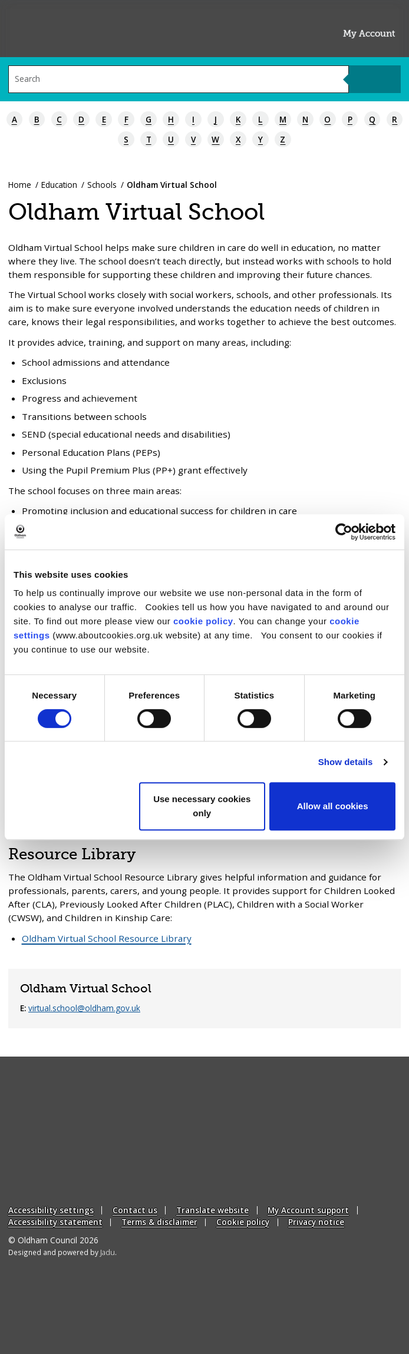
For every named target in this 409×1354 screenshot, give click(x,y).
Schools (102, 184)
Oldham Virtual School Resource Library (107, 938)
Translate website (212, 1210)
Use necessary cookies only (201, 806)
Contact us (135, 1210)
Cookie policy (242, 1221)
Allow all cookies (332, 806)
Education (59, 184)
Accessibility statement (55, 1221)
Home (19, 184)
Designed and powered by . (62, 1252)
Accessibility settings (51, 1210)
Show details (345, 762)
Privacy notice (316, 1221)
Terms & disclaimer (159, 1221)
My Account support (308, 1210)
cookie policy (203, 621)
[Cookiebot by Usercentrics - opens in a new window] (343, 532)
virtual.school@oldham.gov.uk (84, 1008)
